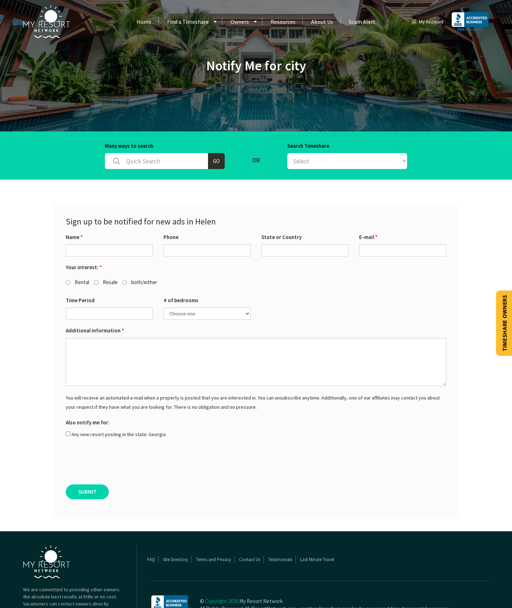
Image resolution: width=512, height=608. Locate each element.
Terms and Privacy (213, 532)
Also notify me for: (88, 394)
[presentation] (120, 436)
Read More (72, 590)
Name (74, 209)
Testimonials (280, 532)
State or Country (281, 209)
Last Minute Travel (317, 532)
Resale (106, 254)
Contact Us (249, 532)
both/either (139, 254)
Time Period (80, 272)
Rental (77, 254)
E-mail (368, 209)
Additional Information (95, 302)
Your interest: (84, 239)
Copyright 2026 (221, 573)
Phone (171, 209)
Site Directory (175, 532)
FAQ (151, 532)
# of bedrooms (181, 272)
